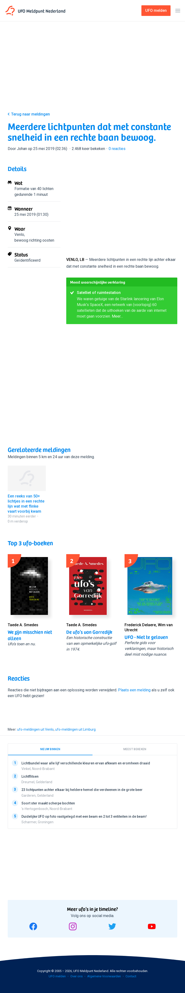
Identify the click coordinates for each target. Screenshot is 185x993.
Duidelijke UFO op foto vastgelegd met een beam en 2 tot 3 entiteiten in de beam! (84, 816)
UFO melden (57, 976)
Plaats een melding (134, 690)
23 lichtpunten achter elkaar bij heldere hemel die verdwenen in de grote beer (82, 790)
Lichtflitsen (30, 776)
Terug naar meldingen (30, 114)
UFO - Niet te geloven (146, 636)
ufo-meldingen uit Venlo (35, 729)
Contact (131, 976)
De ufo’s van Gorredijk (89, 631)
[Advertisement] (92, 70)
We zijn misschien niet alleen (30, 635)
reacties (117, 148)
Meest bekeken (134, 749)
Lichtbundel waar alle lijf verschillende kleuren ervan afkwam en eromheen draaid (85, 763)
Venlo (19, 234)
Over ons (76, 976)
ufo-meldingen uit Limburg (75, 729)
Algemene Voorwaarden (104, 976)
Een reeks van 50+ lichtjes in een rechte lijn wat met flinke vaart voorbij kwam (26, 503)
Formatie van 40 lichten (33, 188)
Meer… (117, 316)
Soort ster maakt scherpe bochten (48, 803)
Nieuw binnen (50, 749)
